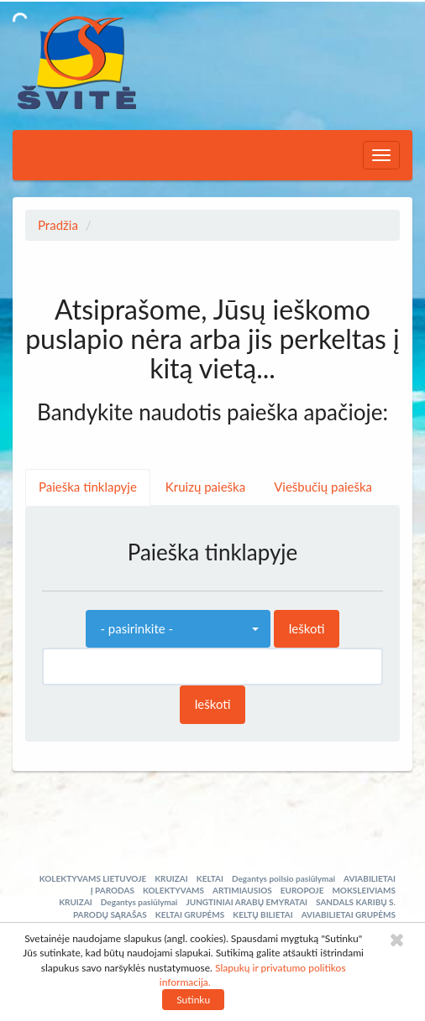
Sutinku (193, 999)
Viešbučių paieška (323, 486)
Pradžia (58, 224)
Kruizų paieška (205, 486)
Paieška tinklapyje (88, 486)
